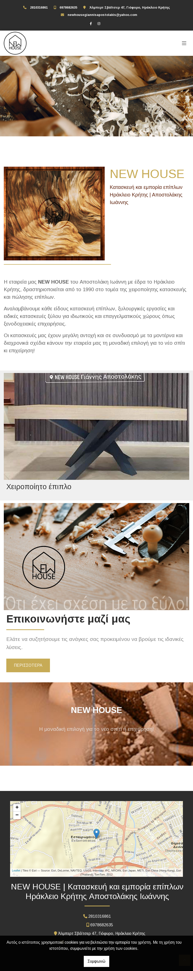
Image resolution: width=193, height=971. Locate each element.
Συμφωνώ (96, 961)
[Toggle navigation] (184, 43)
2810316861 (39, 7)
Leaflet (16, 870)
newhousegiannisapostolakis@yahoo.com (102, 15)
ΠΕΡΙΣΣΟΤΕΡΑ (28, 665)
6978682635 (68, 7)
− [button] (17, 815)
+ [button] (17, 808)
